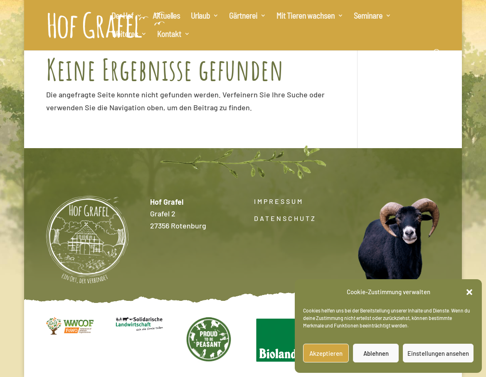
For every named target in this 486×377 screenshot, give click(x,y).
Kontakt (169, 35)
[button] (469, 292)
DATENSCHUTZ (285, 218)
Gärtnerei (243, 16)
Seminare (368, 16)
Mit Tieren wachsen (305, 16)
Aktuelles (166, 16)
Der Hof (122, 16)
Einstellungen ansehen (438, 353)
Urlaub (200, 16)
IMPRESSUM (278, 201)
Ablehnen (376, 353)
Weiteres (124, 35)
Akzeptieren (326, 353)
